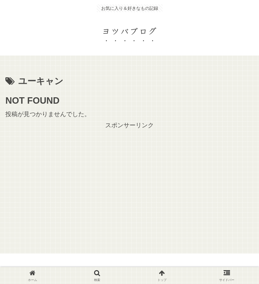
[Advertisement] (129, 178)
